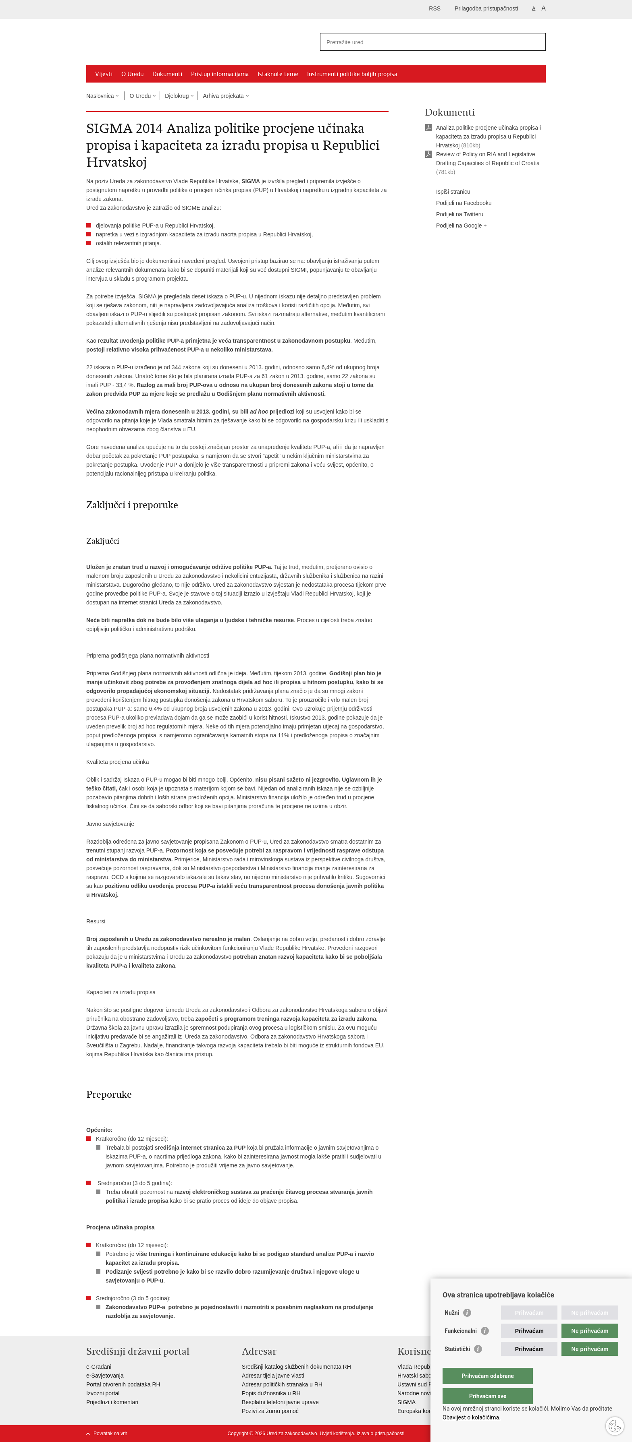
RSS (435, 8)
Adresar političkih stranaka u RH (282, 1384)
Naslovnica (100, 96)
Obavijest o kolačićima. (472, 1417)
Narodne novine (417, 1393)
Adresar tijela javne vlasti (273, 1375)
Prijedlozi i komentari (112, 1402)
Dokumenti (167, 74)
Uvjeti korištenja (337, 1433)
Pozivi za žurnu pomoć (270, 1411)
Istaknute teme (278, 74)
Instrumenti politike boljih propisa (352, 74)
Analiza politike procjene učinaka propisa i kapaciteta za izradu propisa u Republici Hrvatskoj (488, 136)
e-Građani (98, 1366)
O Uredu (132, 74)
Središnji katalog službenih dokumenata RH (297, 1366)
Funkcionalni (461, 1347)
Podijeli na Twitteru (454, 214)
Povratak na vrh (110, 1433)
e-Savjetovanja (105, 1375)
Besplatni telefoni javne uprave (280, 1402)
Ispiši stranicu (447, 192)
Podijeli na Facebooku (458, 203)
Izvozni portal (102, 1393)
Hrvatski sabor (415, 1375)
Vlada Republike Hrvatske (429, 1366)
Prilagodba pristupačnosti (486, 8)
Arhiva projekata (223, 96)
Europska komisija (420, 1411)
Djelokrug (177, 96)
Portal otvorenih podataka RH (123, 1384)
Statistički (457, 1365)
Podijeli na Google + (456, 226)
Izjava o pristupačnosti (381, 1433)
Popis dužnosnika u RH (271, 1393)
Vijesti (103, 74)
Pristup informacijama (220, 74)
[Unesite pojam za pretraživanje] (424, 42)
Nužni (452, 1329)
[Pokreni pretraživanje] (536, 41)
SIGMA (406, 1402)
